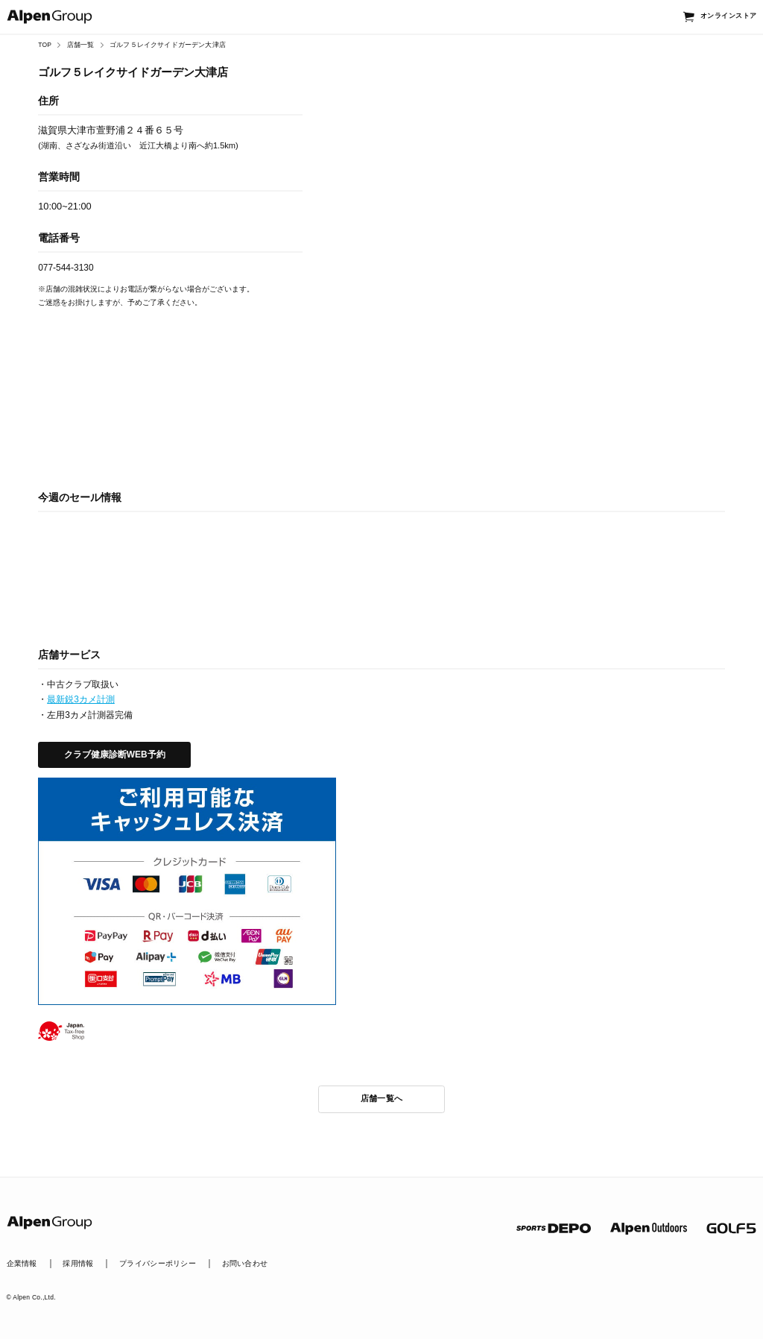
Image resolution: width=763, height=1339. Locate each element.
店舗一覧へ (382, 1098)
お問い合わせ (245, 1263)
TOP (44, 44)
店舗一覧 (81, 44)
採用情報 (78, 1263)
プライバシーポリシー (157, 1263)
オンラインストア (728, 15)
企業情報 (22, 1263)
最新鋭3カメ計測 (81, 699)
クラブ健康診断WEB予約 (114, 754)
